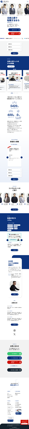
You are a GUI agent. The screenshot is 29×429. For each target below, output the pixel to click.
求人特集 (16, 228)
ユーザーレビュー (10, 226)
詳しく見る (11, 66)
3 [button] (17, 92)
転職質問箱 (15, 226)
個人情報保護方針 (14, 427)
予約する (16, 294)
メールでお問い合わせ (18, 404)
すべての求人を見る (14, 144)
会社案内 (8, 397)
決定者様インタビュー (11, 407)
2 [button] (14, 92)
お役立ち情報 (9, 404)
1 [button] (12, 92)
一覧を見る (15, 250)
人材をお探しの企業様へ (16, 370)
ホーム (8, 393)
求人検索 (16, 394)
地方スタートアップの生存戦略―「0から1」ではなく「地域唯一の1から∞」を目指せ (14, 245)
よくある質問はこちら (14, 365)
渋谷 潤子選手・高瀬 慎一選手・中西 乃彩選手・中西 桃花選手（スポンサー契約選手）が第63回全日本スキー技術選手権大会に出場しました (14, 313)
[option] (4, 9)
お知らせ (8, 402)
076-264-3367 (10, 425)
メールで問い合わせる (16, 358)
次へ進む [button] (22, 78)
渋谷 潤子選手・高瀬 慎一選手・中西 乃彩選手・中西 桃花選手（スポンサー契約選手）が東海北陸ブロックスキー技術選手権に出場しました (14, 319)
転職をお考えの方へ (17, 393)
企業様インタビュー (10, 228)
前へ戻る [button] (7, 78)
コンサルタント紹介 (10, 396)
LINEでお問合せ (17, 405)
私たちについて (16, 30)
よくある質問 (17, 402)
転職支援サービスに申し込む (15, 33)
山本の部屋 (9, 230)
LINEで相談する (16, 354)
